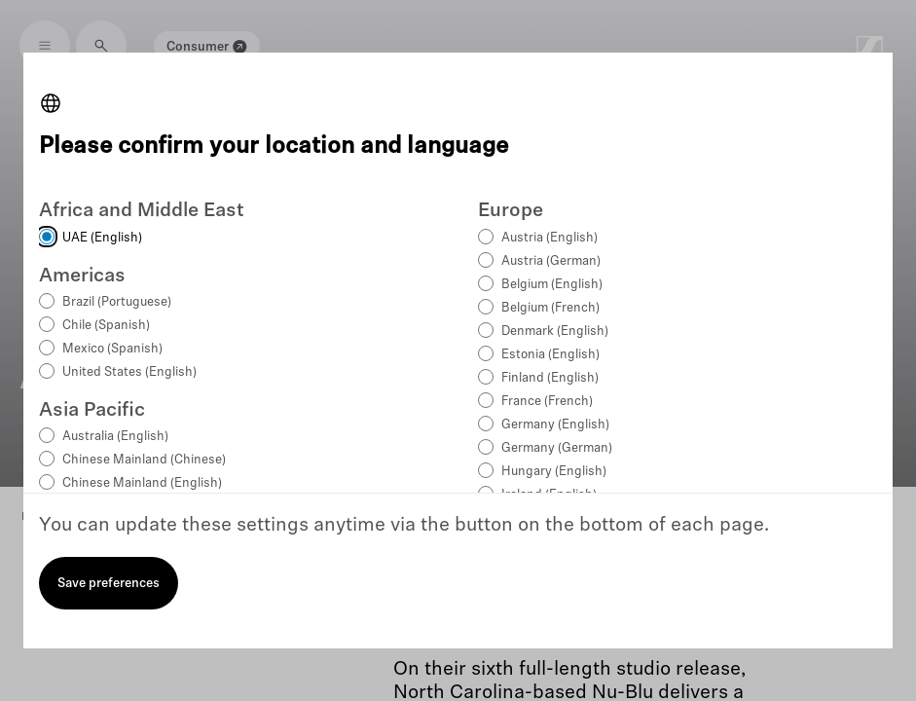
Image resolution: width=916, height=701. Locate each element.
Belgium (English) (552, 284)
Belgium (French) (550, 308)
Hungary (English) (553, 471)
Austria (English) (549, 238)
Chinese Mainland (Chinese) (144, 460)
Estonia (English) (550, 355)
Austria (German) (551, 261)
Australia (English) (115, 436)
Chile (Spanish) (106, 325)
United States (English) (129, 372)
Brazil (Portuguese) (116, 302)
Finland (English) (550, 378)
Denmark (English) (554, 331)
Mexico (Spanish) (112, 349)
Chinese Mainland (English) (142, 483)
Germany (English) (555, 425)
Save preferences (108, 583)
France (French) (547, 401)
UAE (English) (102, 238)
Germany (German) (556, 448)
